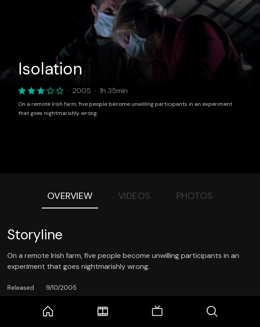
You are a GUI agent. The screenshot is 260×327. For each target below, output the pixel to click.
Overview (70, 196)
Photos (194, 196)
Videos (134, 196)
